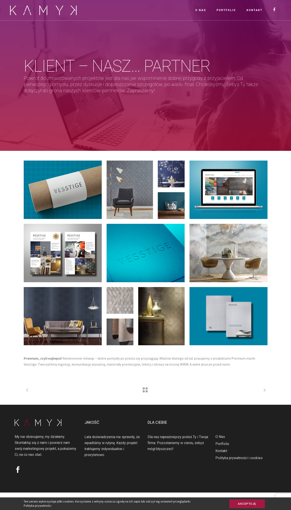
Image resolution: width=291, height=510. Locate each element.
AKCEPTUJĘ (247, 503)
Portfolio (222, 444)
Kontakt (221, 451)
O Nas (220, 437)
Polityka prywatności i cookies (239, 458)
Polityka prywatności (37, 506)
